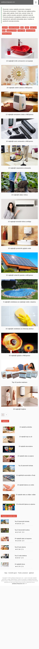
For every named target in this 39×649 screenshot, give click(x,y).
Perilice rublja (21, 30)
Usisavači (4, 27)
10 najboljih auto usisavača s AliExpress (19, 141)
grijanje (27, 27)
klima (22, 27)
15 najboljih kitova (20, 564)
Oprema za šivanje (11, 30)
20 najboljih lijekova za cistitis (25, 485)
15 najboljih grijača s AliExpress (19, 355)
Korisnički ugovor (12, 573)
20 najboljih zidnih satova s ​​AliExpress (19, 87)
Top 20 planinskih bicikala (25, 465)
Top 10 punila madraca (19, 382)
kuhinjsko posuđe (6, 33)
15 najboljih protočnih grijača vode (19, 248)
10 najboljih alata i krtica (19, 195)
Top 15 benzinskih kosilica (22, 530)
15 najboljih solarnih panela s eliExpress (19, 275)
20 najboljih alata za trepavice (23, 538)
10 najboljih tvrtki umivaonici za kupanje (19, 61)
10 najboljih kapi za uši (25, 436)
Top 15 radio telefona (21, 555)
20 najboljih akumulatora (26, 446)
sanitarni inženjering (14, 27)
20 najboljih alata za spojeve (26, 456)
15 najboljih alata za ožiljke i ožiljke (26, 494)
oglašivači (31, 573)
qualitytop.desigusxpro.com (8, 2)
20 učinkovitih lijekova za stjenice (25, 504)
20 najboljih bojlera (19, 409)
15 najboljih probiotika (26, 427)
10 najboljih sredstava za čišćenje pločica (19, 329)
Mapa (5, 573)
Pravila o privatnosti (23, 573)
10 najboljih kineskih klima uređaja (19, 221)
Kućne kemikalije (30, 30)
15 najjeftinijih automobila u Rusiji (25, 475)
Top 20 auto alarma (20, 547)
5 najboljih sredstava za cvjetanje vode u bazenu (19, 302)
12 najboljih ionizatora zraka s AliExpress (19, 114)
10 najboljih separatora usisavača (19, 168)
